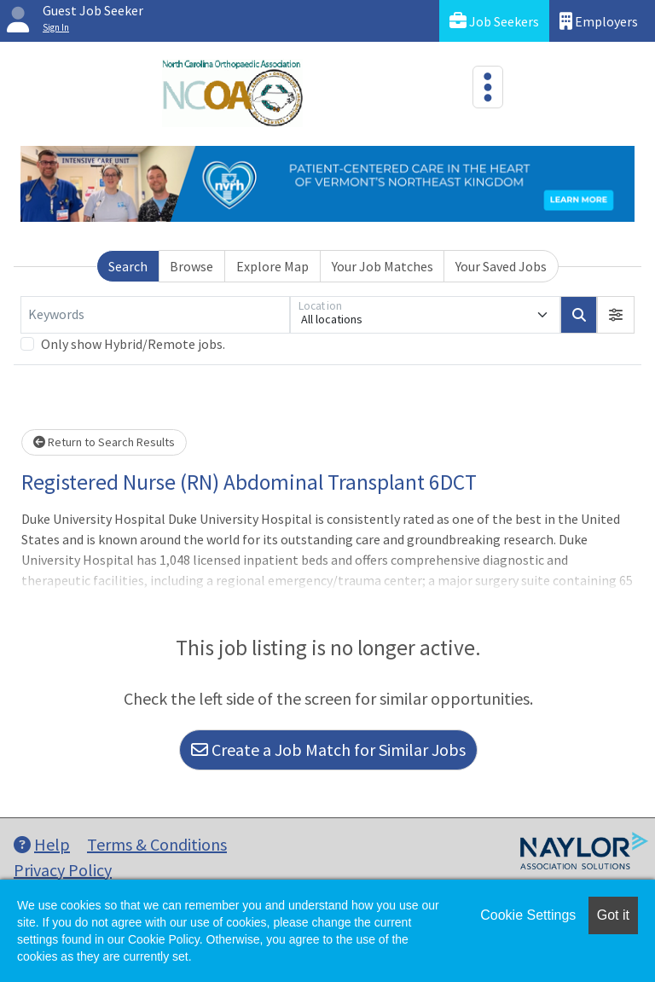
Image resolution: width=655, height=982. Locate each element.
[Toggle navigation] (487, 87)
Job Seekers (494, 21)
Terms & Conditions (157, 844)
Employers (598, 21)
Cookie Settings (528, 915)
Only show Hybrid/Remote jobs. (133, 343)
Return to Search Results (104, 442)
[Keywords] (155, 315)
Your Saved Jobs (501, 266)
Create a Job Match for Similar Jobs (328, 749)
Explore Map (272, 266)
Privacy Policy (63, 869)
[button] (616, 315)
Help (42, 844)
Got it (613, 915)
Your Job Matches (382, 266)
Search (128, 266)
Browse (191, 266)
